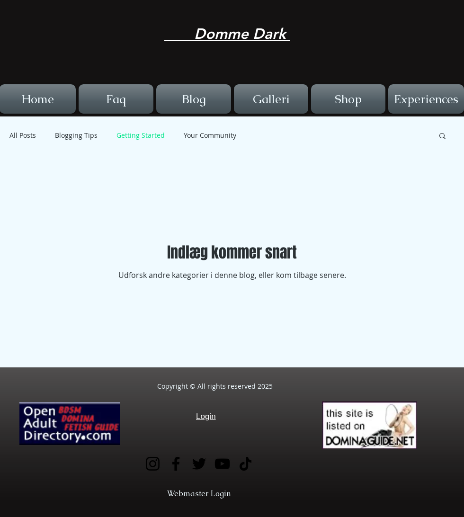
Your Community (210, 135)
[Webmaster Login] (199, 494)
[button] (442, 137)
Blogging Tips (76, 135)
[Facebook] (176, 464)
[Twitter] (199, 464)
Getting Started (140, 135)
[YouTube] (222, 464)
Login (206, 416)
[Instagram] (152, 464)
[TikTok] (245, 464)
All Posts (22, 135)
